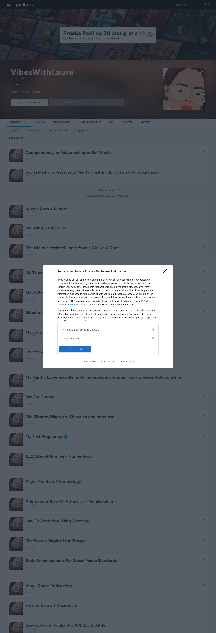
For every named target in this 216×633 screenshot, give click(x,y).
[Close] (166, 272)
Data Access (107, 361)
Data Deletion (89, 361)
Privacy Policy (127, 361)
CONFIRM (75, 349)
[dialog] (108, 316)
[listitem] (108, 330)
